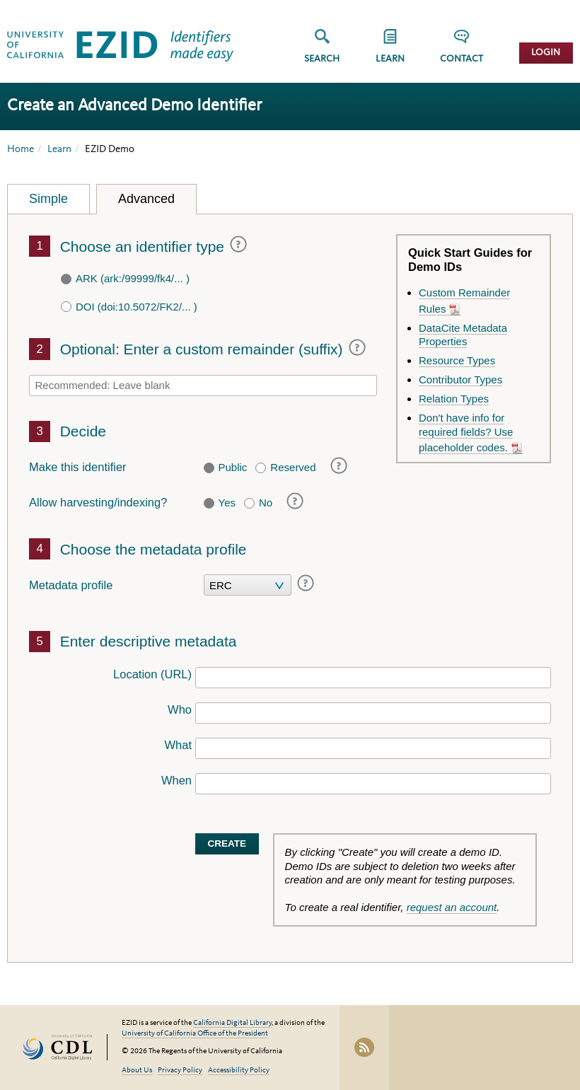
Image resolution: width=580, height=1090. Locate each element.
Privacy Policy (180, 1070)
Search (322, 59)
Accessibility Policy (238, 1070)
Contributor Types (460, 379)
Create (227, 843)
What (178, 744)
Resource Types (457, 360)
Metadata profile (70, 585)
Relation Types (454, 399)
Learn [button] (390, 59)
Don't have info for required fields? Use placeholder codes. (466, 432)
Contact (461, 59)
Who (180, 709)
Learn (59, 149)
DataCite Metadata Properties (463, 335)
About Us (137, 1070)
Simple (48, 199)
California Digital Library (232, 1023)
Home (20, 149)
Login (545, 52)
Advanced (146, 199)
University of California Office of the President (195, 1034)
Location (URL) (152, 674)
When (176, 780)
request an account (452, 907)
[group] (390, 50)
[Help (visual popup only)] (235, 245)
